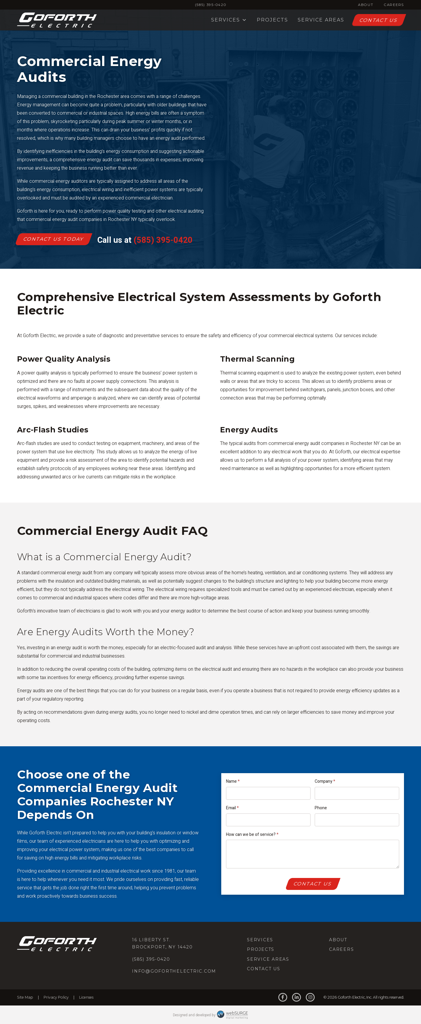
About (366, 5)
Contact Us (379, 20)
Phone (321, 808)
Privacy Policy (56, 997)
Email (232, 808)
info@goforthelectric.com (174, 971)
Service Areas (321, 20)
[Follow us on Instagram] (310, 997)
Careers (394, 5)
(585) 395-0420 (210, 5)
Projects (272, 20)
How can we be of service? (252, 834)
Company (325, 781)
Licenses (86, 997)
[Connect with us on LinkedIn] (296, 997)
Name (232, 781)
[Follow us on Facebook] (282, 997)
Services (229, 20)
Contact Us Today (54, 239)
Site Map (25, 997)
